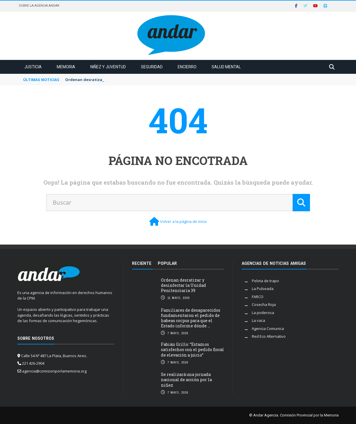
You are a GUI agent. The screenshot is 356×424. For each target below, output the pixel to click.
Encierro (187, 67)
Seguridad (152, 67)
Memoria (66, 67)
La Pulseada (263, 288)
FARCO (257, 296)
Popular (167, 263)
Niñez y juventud (108, 67)
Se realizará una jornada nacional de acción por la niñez (186, 380)
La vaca (258, 320)
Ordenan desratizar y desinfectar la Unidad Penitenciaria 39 (183, 285)
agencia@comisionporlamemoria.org (54, 371)
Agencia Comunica (268, 328)
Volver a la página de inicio (183, 221)
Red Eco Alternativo (269, 336)
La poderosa (263, 312)
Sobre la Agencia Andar (39, 6)
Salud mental (226, 67)
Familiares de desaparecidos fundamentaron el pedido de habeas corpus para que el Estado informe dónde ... (190, 318)
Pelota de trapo (265, 280)
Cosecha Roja (264, 304)
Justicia (33, 67)
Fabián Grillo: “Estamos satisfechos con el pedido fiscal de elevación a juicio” (192, 349)
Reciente (141, 263)
